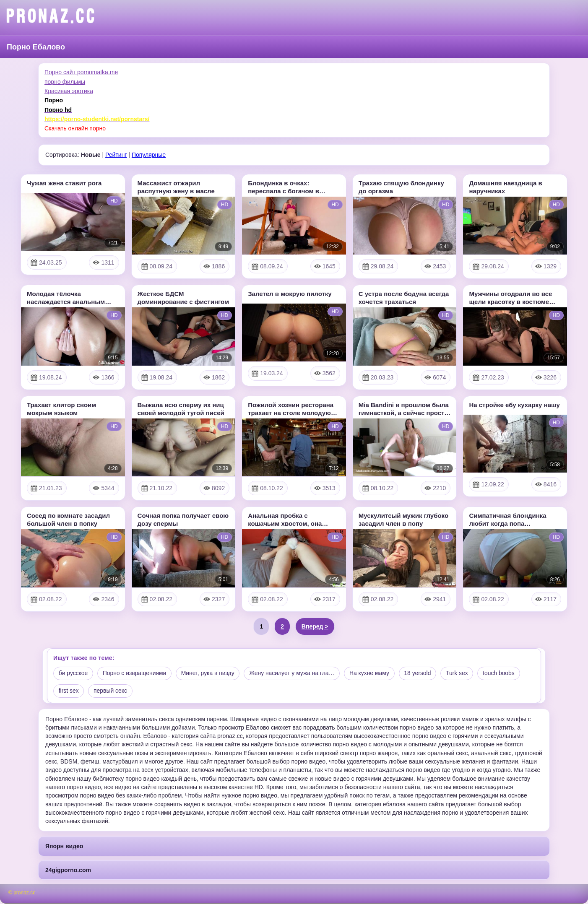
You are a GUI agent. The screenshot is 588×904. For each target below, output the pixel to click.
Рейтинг (116, 154)
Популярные (149, 154)
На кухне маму (372, 673)
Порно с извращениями (135, 673)
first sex (69, 691)
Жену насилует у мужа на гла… (294, 673)
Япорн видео (64, 846)
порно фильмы (64, 81)
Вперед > (315, 626)
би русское (73, 673)
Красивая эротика (68, 91)
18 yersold (421, 673)
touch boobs (503, 673)
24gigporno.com (68, 870)
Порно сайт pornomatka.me (81, 72)
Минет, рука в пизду (209, 673)
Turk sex (461, 673)
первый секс (110, 691)
